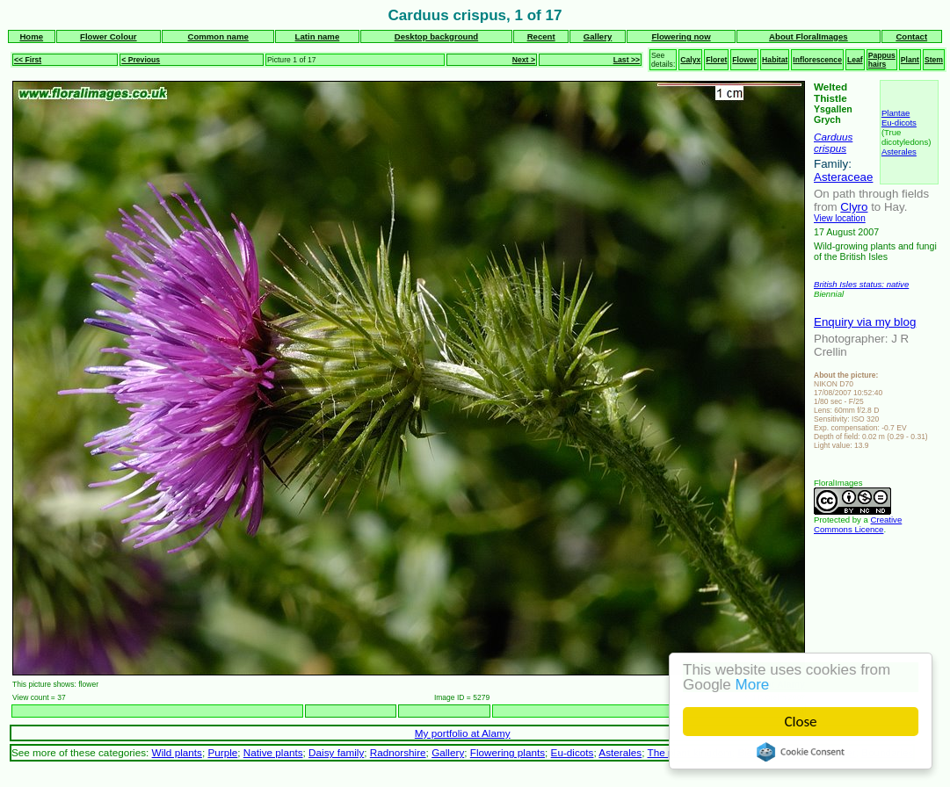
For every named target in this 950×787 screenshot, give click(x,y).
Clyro (853, 206)
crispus (830, 148)
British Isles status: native (861, 284)
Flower (744, 59)
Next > (523, 59)
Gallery (598, 36)
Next (795, 711)
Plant (910, 59)
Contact (911, 36)
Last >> (626, 59)
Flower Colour (108, 36)
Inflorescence (817, 59)
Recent (541, 36)
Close (801, 721)
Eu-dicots (899, 122)
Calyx (690, 59)
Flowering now (680, 36)
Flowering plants (507, 752)
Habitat (774, 59)
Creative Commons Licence (858, 524)
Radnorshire (398, 752)
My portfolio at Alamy (463, 733)
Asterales (899, 151)
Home (31, 36)
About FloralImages (808, 36)
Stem (934, 59)
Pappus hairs (882, 60)
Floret (716, 59)
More (753, 684)
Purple (222, 752)
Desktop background (436, 36)
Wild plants (177, 752)
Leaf (855, 59)
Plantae (895, 113)
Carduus (833, 136)
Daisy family (336, 752)
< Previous (140, 59)
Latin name (317, 36)
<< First (27, 59)
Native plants (273, 752)
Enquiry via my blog (865, 322)
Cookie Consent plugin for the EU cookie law (801, 752)
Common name (218, 36)
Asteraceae (843, 177)
